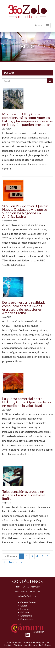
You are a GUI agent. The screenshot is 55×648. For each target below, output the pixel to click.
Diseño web (19, 645)
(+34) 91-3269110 (30, 586)
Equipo (23, 605)
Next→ (13, 562)
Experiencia (26, 615)
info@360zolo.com (27, 596)
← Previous (10, 556)
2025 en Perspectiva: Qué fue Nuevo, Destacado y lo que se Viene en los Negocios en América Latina (25, 211)
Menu (38, 25)
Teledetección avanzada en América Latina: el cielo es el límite (24, 495)
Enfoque (24, 612)
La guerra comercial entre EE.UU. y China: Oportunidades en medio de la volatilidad (26, 402)
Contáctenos (26, 619)
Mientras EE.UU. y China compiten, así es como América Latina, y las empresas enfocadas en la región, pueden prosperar (27, 119)
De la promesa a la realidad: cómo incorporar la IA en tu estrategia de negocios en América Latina (23, 307)
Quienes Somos (28, 602)
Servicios (24, 609)
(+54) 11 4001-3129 (30, 591)
